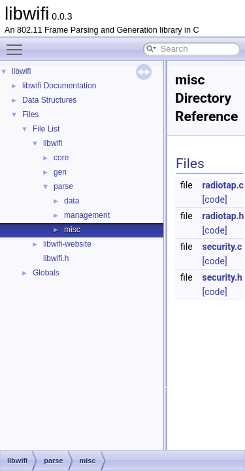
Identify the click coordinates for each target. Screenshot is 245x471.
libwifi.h (56, 258)
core (61, 157)
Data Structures (49, 100)
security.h (222, 277)
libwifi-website (67, 244)
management (87, 215)
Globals (46, 272)
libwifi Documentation (59, 85)
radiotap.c (223, 185)
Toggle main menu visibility (18, 43)
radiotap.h (223, 216)
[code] (215, 199)
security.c (222, 246)
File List (46, 128)
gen (60, 172)
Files (30, 114)
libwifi (21, 71)
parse (63, 186)
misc (72, 229)
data (71, 200)
